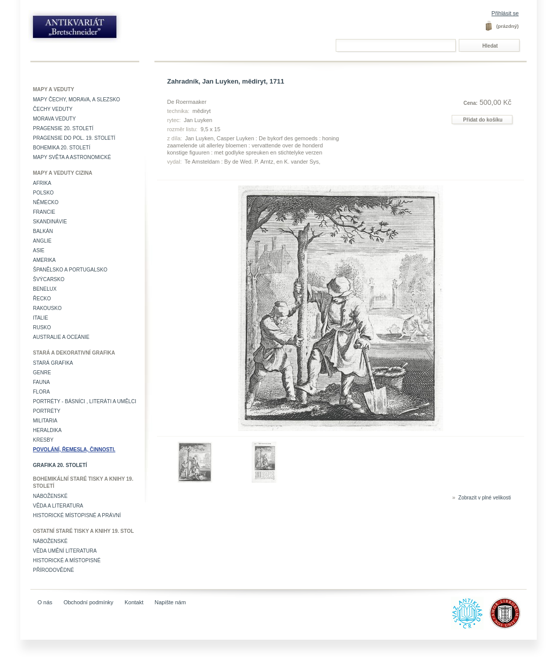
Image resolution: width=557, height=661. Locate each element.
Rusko (42, 327)
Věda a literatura (58, 506)
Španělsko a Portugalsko (70, 270)
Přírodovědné (53, 570)
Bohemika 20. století (61, 147)
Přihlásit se (505, 13)
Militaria (45, 420)
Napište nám (170, 602)
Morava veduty (54, 119)
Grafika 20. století (60, 465)
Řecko (42, 298)
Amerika (44, 260)
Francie (44, 212)
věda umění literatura (65, 551)
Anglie (42, 241)
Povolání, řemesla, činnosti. (74, 449)
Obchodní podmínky (88, 602)
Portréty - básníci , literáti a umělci (84, 401)
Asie (39, 250)
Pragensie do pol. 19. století (74, 138)
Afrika (42, 183)
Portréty (46, 411)
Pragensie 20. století (63, 128)
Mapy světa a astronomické (72, 157)
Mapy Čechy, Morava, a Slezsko (76, 99)
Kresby (43, 440)
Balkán (43, 231)
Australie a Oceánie (61, 337)
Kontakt (134, 602)
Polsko (43, 193)
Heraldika (47, 430)
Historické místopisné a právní (77, 515)
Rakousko (47, 308)
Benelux (45, 289)
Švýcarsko (48, 279)
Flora (41, 392)
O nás (44, 602)
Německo (46, 202)
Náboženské (50, 496)
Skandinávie (50, 221)
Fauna (41, 382)
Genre (42, 372)
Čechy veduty (52, 109)
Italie (40, 318)
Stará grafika (53, 363)
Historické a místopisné (67, 560)
